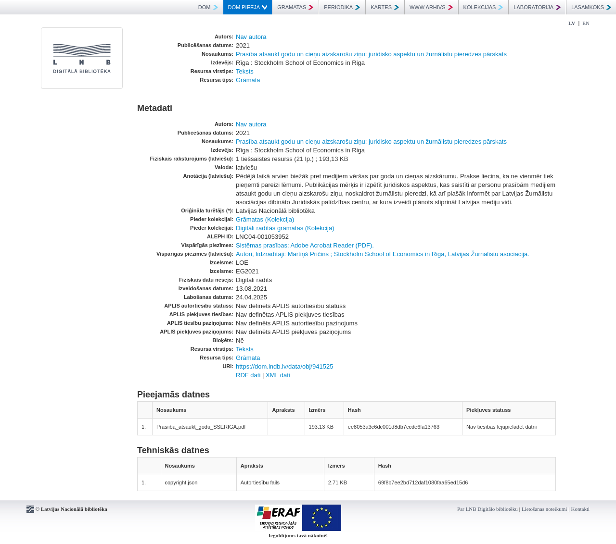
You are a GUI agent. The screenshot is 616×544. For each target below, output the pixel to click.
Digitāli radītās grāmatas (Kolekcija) (285, 228)
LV (571, 23)
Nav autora (251, 36)
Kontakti (580, 509)
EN (586, 23)
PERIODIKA (342, 7)
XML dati (278, 375)
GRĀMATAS (295, 7)
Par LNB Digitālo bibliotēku (487, 509)
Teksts (245, 71)
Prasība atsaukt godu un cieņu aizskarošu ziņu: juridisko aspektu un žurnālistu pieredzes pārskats (371, 54)
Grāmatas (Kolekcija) (265, 219)
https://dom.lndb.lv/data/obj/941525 (284, 366)
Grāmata (248, 80)
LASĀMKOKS (591, 7)
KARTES (385, 7)
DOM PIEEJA (248, 7)
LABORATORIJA (537, 7)
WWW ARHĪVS (431, 7)
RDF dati (248, 375)
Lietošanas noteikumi (544, 509)
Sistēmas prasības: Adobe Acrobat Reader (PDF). (305, 245)
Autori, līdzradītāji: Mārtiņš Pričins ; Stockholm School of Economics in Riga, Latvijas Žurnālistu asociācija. (382, 254)
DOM (208, 7)
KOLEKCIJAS (483, 7)
